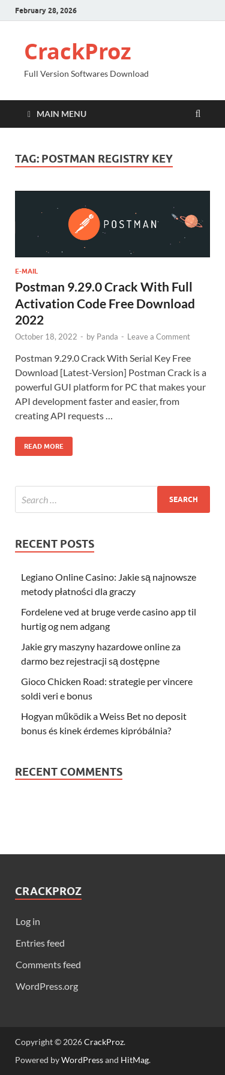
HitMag (135, 1060)
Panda (107, 336)
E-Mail (26, 271)
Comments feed (48, 964)
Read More (39, 444)
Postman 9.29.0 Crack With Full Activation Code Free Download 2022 (105, 303)
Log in (28, 921)
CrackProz (77, 51)
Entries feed (40, 942)
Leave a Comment (158, 336)
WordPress (82, 1060)
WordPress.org (47, 986)
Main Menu (61, 114)
